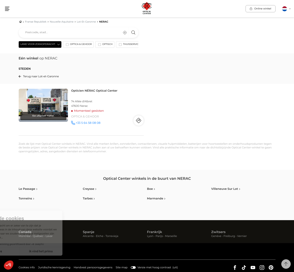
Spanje (88, 232)
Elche (99, 236)
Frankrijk (154, 232)
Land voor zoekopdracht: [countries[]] (38, 44)
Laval (49, 236)
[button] (7, 9)
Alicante (88, 236)
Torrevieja (112, 236)
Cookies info (27, 267)
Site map (121, 267)
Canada (25, 232)
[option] (78, 45)
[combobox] (78, 32)
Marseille (171, 236)
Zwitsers (218, 232)
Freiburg (229, 236)
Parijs (159, 236)
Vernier (242, 236)
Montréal (25, 236)
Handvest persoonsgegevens (93, 267)
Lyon (150, 236)
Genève (216, 236)
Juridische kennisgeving (54, 267)
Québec (38, 236)
